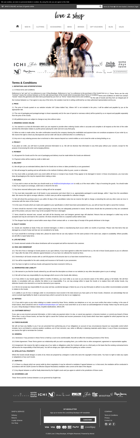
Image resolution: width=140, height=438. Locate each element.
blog (111, 27)
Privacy (107, 417)
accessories (55, 27)
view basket (122, 7)
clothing (40, 27)
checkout (131, 7)
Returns (14, 417)
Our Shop (14, 422)
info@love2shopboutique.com (63, 183)
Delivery (14, 414)
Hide (67, 2)
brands (81, 27)
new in (27, 27)
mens (69, 27)
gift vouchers (96, 27)
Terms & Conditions (111, 414)
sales (121, 27)
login (136, 7)
